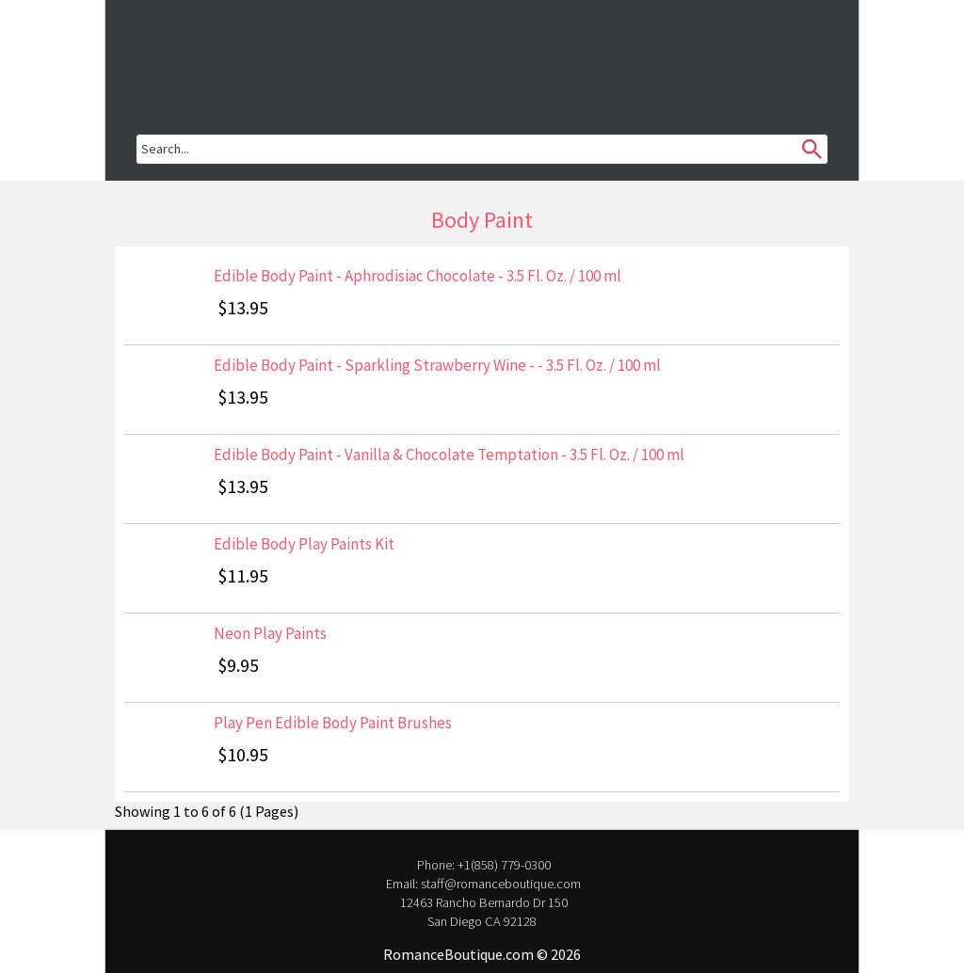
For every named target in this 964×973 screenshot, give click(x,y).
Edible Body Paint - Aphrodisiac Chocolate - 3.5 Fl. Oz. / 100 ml (417, 275)
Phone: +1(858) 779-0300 (482, 864)
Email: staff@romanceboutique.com (482, 883)
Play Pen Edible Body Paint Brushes (333, 722)
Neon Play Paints (270, 633)
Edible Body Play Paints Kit (304, 544)
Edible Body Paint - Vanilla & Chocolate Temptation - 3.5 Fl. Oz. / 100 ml (449, 454)
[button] (197, 52)
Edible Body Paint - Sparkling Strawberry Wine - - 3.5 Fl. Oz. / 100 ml (437, 365)
